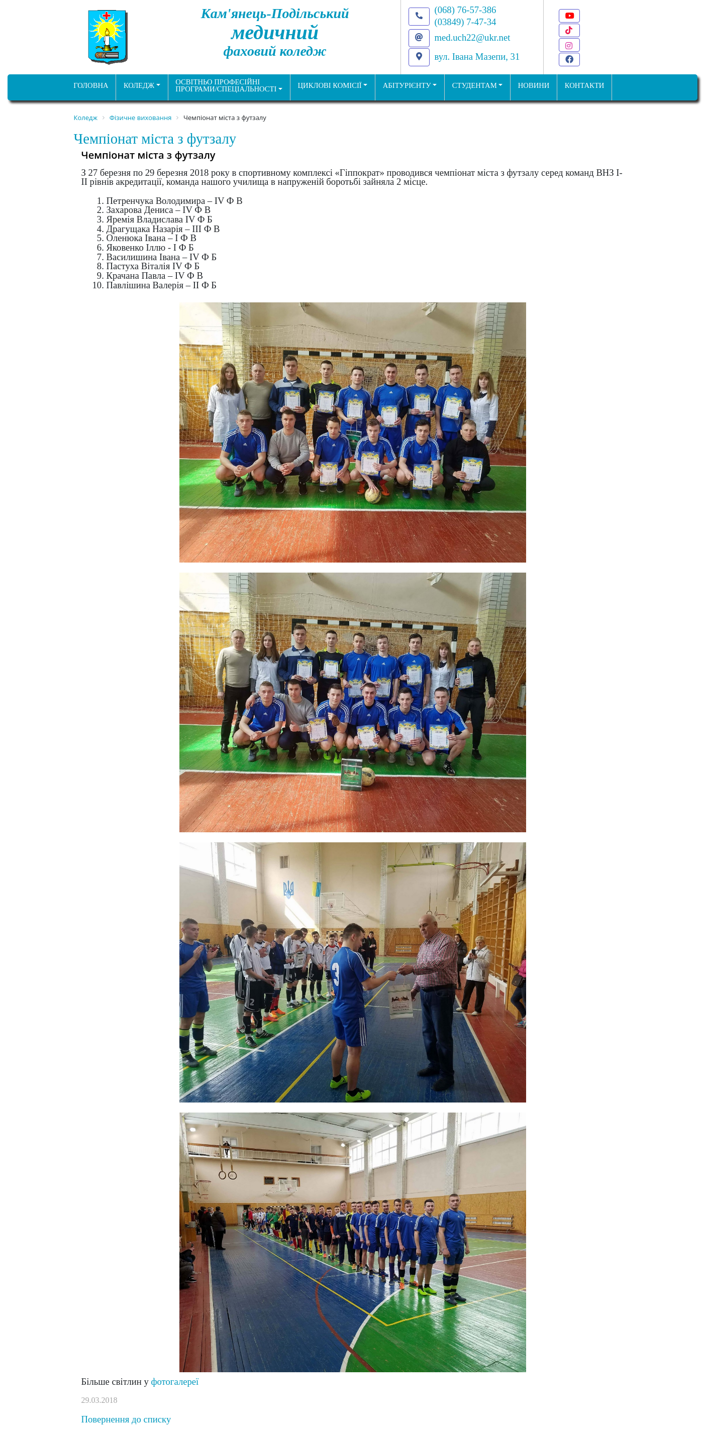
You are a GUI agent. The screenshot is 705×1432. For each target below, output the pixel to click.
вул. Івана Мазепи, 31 (477, 56)
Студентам (474, 85)
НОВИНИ (534, 85)
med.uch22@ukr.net (473, 37)
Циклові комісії (330, 85)
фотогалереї (174, 1381)
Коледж (139, 85)
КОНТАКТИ (585, 85)
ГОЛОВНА (90, 85)
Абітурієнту (407, 85)
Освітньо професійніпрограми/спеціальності (225, 85)
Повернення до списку (126, 1419)
